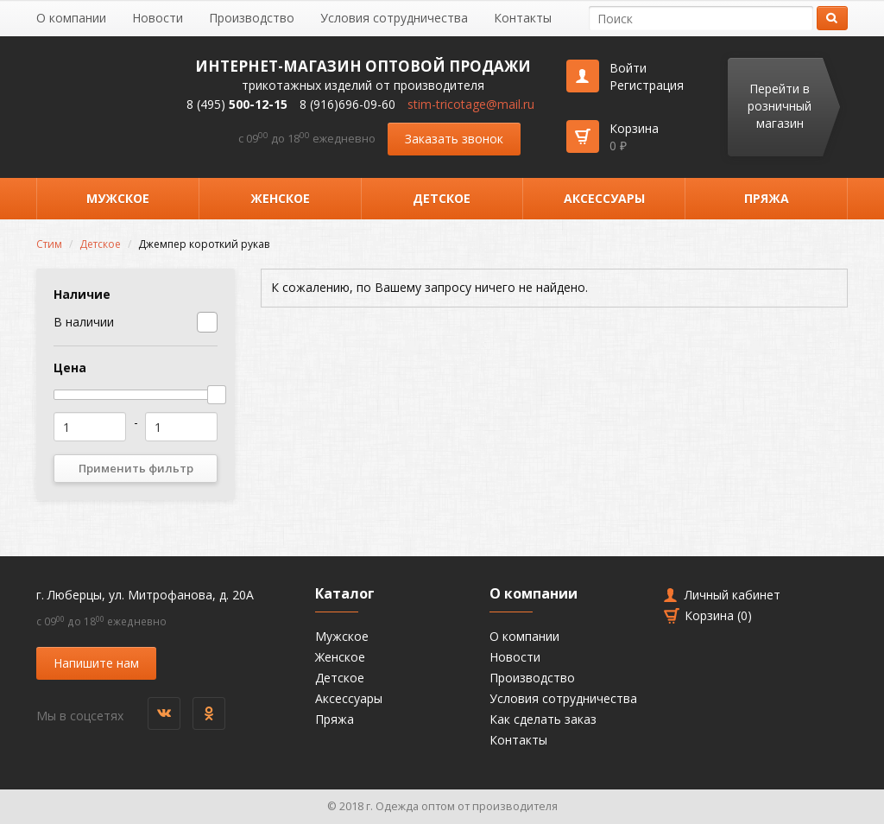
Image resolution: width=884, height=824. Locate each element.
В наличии (84, 322)
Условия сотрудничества (394, 18)
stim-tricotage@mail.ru (470, 104)
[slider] (216, 394)
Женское (280, 198)
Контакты (523, 18)
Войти (628, 68)
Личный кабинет (732, 594)
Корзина (634, 137)
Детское (441, 198)
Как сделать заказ (543, 719)
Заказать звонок (454, 138)
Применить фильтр (136, 468)
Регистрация (646, 85)
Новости (157, 18)
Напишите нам (96, 663)
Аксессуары (604, 198)
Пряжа (766, 198)
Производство (251, 18)
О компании (71, 18)
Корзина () (718, 615)
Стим (49, 244)
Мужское (117, 198)
